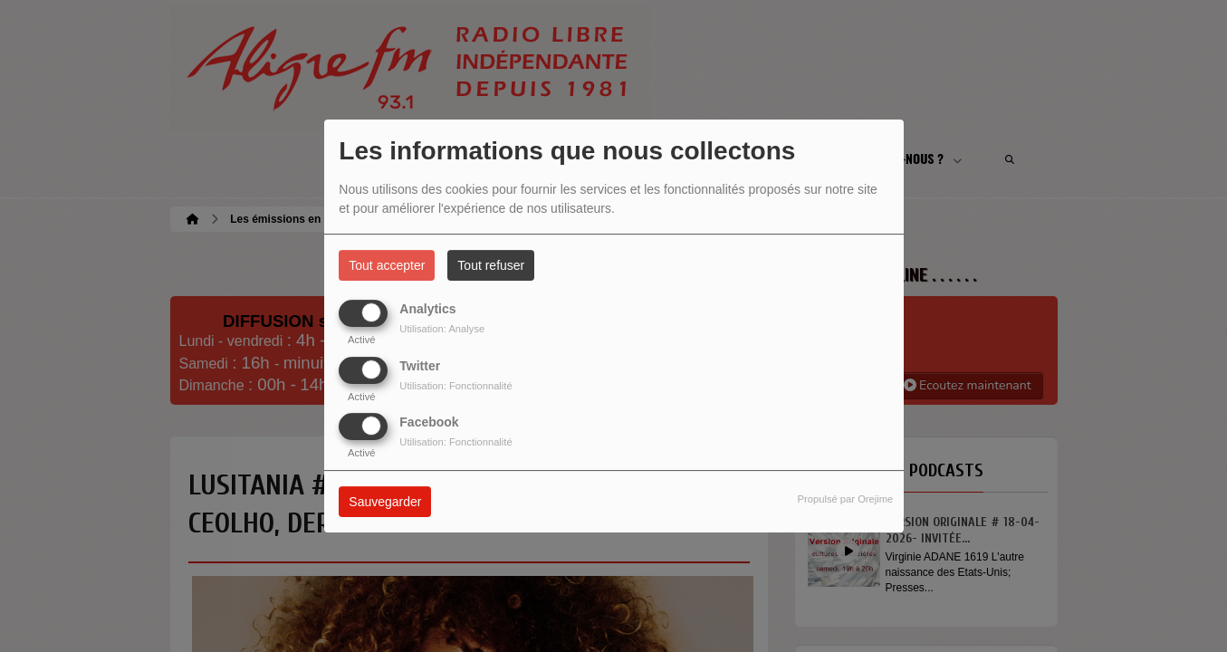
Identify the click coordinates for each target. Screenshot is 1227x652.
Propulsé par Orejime (846, 499)
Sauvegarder (385, 501)
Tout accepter (387, 265)
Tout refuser (490, 265)
